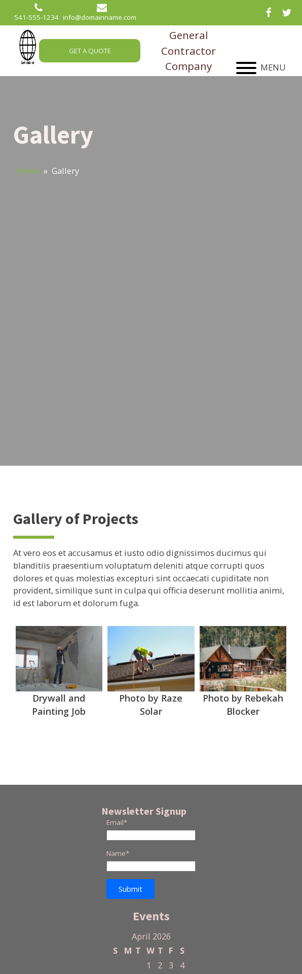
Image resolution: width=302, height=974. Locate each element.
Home (27, 171)
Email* (116, 822)
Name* (117, 853)
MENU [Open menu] (261, 67)
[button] (130, 889)
